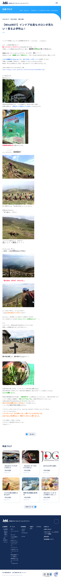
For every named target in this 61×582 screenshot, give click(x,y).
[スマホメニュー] (57, 3)
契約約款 (46, 539)
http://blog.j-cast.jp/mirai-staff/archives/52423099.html (23, 69)
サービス (12, 529)
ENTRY (23, 539)
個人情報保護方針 (6, 575)
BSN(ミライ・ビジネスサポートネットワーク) (14, 545)
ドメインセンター (14, 534)
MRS (12, 532)
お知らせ (46, 529)
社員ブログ (26, 10)
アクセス (5, 545)
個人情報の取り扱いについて (19, 575)
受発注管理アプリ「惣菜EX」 (14, 558)
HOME (21, 10)
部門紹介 (5, 543)
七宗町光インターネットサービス (14, 553)
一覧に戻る (32, 434)
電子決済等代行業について (5, 536)
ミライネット (14, 550)
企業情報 (4, 529)
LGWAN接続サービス (14, 540)
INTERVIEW (25, 535)
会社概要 (5, 532)
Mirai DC (13, 537)
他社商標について (49, 542)
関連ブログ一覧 (29, 509)
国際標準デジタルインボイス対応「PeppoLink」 (14, 563)
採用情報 (23, 529)
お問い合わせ (47, 532)
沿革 (4, 541)
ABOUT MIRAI (23, 532)
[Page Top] (56, 524)
